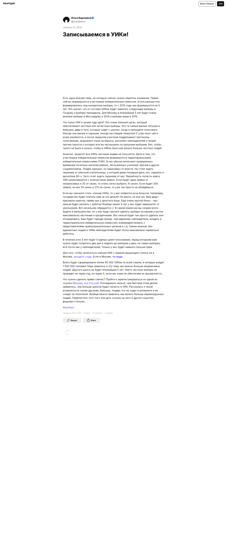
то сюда (117, 256)
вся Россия (91, 283)
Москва (78, 283)
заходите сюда (82, 256)
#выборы (68, 307)
